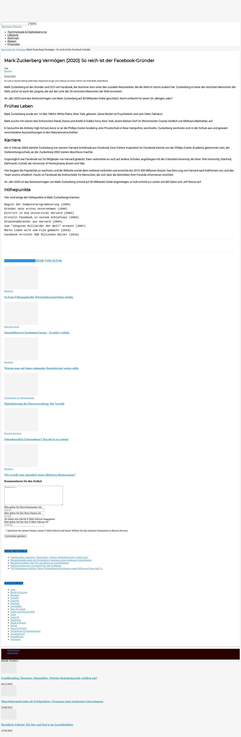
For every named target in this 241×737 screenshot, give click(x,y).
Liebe (13, 618)
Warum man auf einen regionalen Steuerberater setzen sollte (41, 368)
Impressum (12, 656)
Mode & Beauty (18, 626)
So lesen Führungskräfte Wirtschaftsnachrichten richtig (38, 297)
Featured (14, 604)
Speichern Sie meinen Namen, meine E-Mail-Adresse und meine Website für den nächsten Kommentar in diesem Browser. (67, 534)
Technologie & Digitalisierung (27, 31)
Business (8, 291)
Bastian (8, 71)
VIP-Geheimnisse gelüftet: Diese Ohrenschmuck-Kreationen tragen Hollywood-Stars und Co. (56, 572)
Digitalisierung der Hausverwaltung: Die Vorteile (34, 403)
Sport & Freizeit (18, 632)
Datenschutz (13, 653)
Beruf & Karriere (12, 433)
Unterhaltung (16, 640)
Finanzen (13, 44)
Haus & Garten (11, 326)
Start (3, 49)
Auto (12, 593)
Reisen (11, 41)
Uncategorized (17, 637)
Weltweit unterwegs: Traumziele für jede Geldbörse (35, 569)
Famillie (14, 601)
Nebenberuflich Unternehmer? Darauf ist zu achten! (36, 439)
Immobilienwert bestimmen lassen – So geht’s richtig (36, 332)
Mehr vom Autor (48, 260)
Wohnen (13, 38)
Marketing (15, 623)
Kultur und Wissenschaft (22, 615)
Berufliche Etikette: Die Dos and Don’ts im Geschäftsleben (39, 566)
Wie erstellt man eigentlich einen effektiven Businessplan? (39, 474)
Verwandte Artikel (19, 260)
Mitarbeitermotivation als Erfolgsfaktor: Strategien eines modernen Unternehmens (51, 563)
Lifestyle (12, 35)
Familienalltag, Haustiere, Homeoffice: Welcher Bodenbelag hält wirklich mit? (49, 561)
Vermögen (21, 49)
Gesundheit (16, 610)
